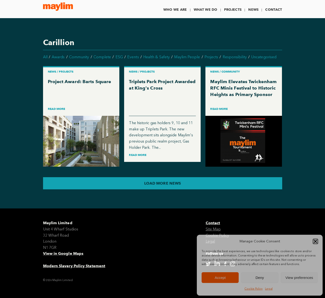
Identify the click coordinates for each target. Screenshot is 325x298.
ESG (119, 57)
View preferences (299, 278)
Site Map (213, 229)
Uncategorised (263, 57)
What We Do (205, 10)
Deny (259, 278)
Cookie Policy (253, 288)
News (253, 10)
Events (133, 57)
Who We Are (175, 10)
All (45, 57)
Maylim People (187, 57)
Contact (273, 10)
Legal (268, 288)
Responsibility (235, 57)
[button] (315, 241)
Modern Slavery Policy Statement (74, 266)
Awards (58, 57)
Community (79, 57)
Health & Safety (156, 57)
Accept (220, 278)
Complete (102, 57)
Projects (233, 10)
